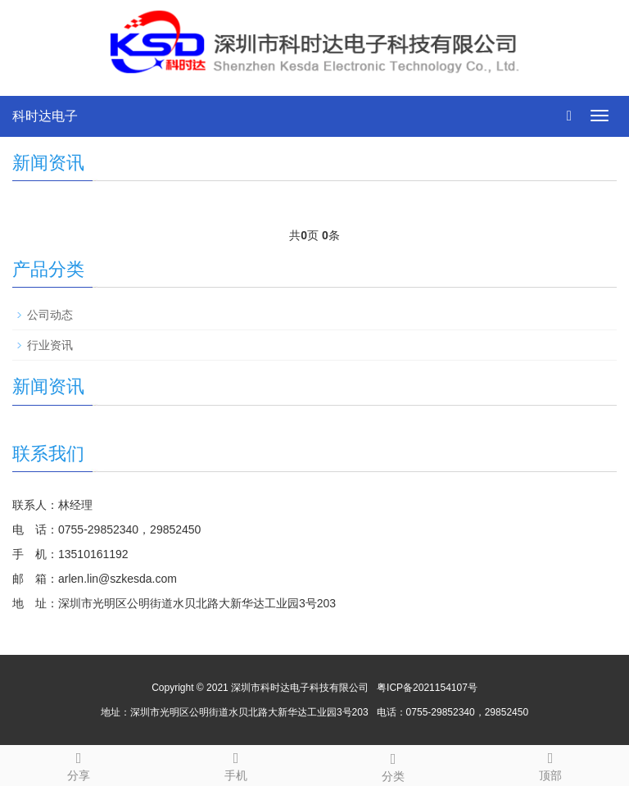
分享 (78, 764)
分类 (393, 765)
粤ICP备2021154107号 (427, 687)
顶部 (550, 764)
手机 (235, 764)
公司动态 (50, 314)
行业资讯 (50, 345)
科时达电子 (45, 116)
